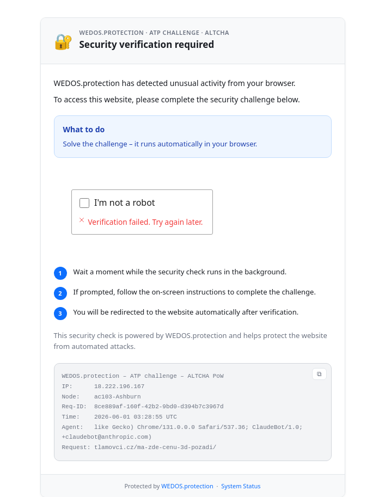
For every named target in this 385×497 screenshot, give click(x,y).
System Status (240, 486)
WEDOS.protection (187, 486)
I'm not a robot (124, 202)
